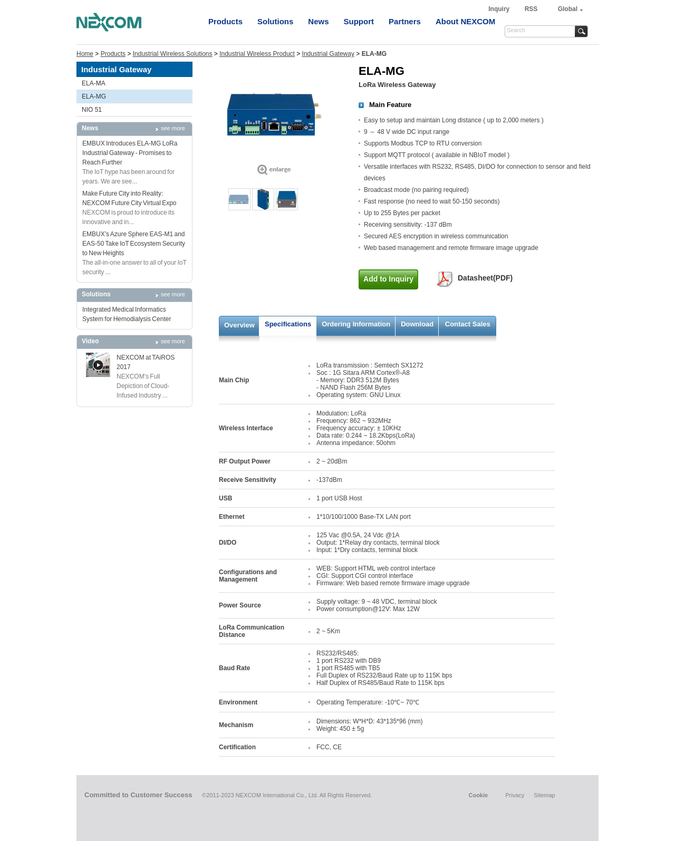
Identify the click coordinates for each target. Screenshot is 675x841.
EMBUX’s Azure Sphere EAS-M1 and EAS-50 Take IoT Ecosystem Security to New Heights (133, 243)
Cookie (478, 795)
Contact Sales (467, 324)
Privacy (514, 795)
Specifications (288, 324)
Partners (405, 21)
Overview (239, 325)
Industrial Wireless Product (257, 53)
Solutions (275, 21)
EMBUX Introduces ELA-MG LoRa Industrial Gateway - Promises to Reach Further (129, 153)
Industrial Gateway (328, 53)
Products (225, 21)
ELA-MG (94, 96)
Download (417, 324)
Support (359, 21)
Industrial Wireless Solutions (173, 53)
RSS (531, 9)
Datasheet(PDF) (485, 278)
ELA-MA (93, 83)
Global (567, 9)
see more (173, 128)
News (318, 21)
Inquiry (499, 9)
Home (84, 53)
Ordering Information (356, 324)
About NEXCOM (465, 21)
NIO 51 (92, 109)
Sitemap (544, 795)
